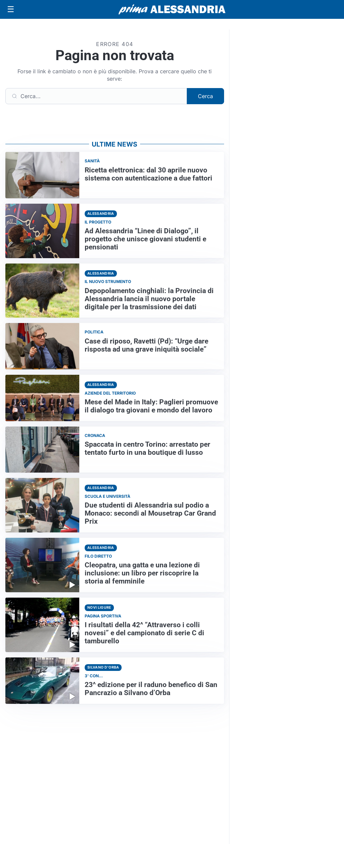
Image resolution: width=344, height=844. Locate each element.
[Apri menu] (11, 9)
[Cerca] (96, 96)
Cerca (205, 96)
